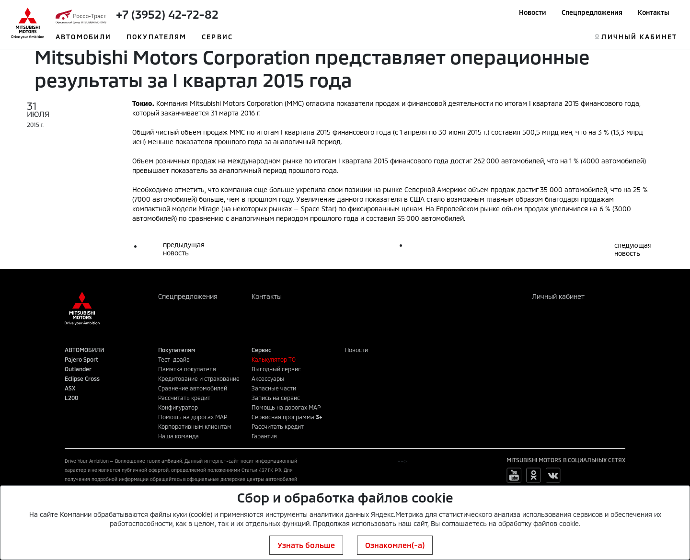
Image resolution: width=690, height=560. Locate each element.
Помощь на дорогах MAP (192, 416)
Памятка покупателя (187, 369)
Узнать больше (306, 544)
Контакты (653, 12)
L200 (71, 397)
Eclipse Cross (82, 378)
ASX (70, 388)
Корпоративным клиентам (194, 426)
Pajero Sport (81, 359)
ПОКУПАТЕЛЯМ (156, 37)
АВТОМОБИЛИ (83, 37)
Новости (532, 12)
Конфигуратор (178, 407)
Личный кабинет (558, 296)
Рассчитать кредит (184, 397)
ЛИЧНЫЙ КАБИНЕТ (639, 37)
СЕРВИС (217, 37)
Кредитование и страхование (199, 378)
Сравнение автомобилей (192, 388)
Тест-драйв (174, 359)
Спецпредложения (592, 12)
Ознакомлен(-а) (395, 544)
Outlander (78, 369)
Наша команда (178, 436)
